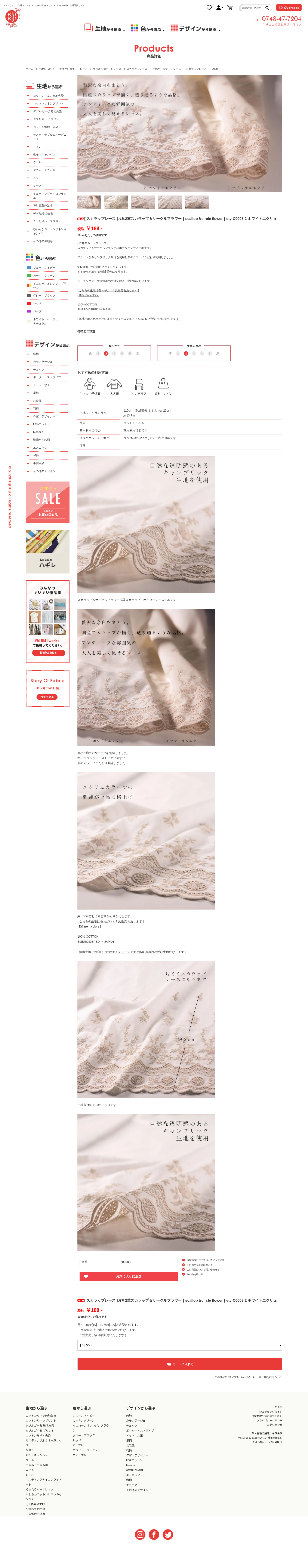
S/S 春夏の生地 (42, 205)
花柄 (36, 408)
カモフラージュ (43, 361)
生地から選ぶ (46, 68)
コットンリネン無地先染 (48, 95)
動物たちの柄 (41, 439)
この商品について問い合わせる (203, 1269)
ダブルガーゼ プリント (47, 119)
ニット (37, 177)
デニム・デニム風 (44, 170)
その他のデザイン (44, 471)
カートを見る (274, 1407)
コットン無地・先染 (45, 127)
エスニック (40, 447)
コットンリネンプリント (48, 103)
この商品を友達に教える (200, 1265)
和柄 (36, 455)
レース (84, 68)
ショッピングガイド (270, 1411)
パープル (38, 311)
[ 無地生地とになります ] (127, 318)
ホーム (29, 68)
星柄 (36, 392)
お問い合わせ (274, 1424)
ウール (37, 162)
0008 (215, 68)
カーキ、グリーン (44, 275)
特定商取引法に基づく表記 (267, 1416)
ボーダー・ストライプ (47, 377)
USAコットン (41, 424)
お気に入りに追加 (129, 1276)
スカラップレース (137, 68)
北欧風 (37, 400)
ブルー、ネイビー (44, 267)
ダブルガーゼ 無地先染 (47, 111)
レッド (37, 303)
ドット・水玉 (41, 385)
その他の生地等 (43, 241)
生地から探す (67, 68)
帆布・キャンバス (44, 154)
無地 (36, 354)
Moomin (38, 432)
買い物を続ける (195, 1274)
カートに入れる (180, 1364)
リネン (37, 146)
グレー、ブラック (44, 295)
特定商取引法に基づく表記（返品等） (207, 1260)
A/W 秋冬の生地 (43, 213)
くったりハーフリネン (47, 221)
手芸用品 (38, 463)
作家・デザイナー (44, 416)
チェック (38, 369)
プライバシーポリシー (269, 1420)
